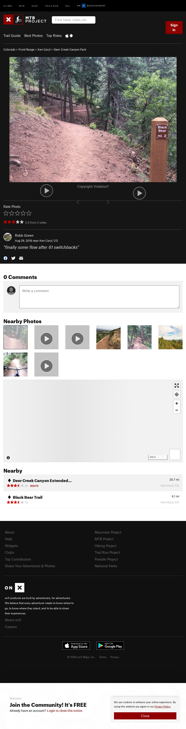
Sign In (174, 27)
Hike (35, 5)
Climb (7, 5)
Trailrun (51, 5)
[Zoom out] (176, 410)
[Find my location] (176, 394)
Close (145, 716)
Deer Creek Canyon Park (70, 49)
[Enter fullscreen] (176, 385)
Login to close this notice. (65, 711)
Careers (11, 627)
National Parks (106, 566)
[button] (5, 257)
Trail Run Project (107, 552)
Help (8, 539)
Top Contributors (18, 559)
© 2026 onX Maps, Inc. (81, 657)
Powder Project (106, 559)
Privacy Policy (162, 706)
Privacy (114, 657)
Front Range (26, 49)
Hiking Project (106, 546)
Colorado (9, 49)
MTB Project (104, 539)
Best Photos (33, 35)
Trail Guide (12, 35)
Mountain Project (108, 532)
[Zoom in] (176, 403)
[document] (145, 709)
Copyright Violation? (93, 186)
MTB (22, 5)
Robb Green (24, 235)
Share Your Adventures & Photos (30, 566)
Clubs (9, 552)
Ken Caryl (44, 49)
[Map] (93, 421)
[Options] (175, 454)
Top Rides (54, 35)
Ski (67, 5)
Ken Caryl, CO (48, 240)
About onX (13, 620)
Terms (102, 657)
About (9, 532)
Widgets (11, 546)
